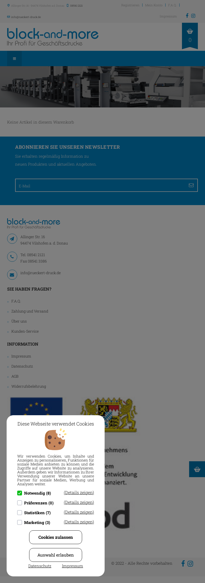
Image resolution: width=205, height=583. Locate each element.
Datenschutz (39, 565)
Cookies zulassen (55, 537)
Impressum (72, 565)
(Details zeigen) (79, 492)
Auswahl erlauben (55, 555)
